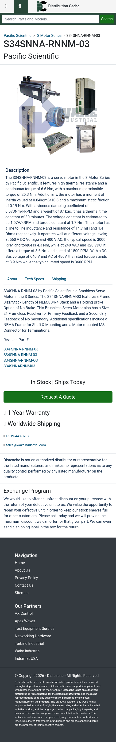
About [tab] (12, 279)
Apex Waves (25, 621)
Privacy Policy (26, 578)
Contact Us (24, 585)
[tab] (12, 279)
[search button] (21, 6)
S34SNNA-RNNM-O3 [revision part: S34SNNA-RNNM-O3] (21, 360)
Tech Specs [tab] (34, 279)
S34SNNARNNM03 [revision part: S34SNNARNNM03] (19, 366)
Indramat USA (26, 658)
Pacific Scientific (17, 35)
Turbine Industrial (29, 643)
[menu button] (7, 6)
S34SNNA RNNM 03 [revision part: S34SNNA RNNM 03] (20, 355)
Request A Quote (57, 397)
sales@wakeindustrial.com (26, 445)
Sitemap (22, 593)
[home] (58, 6)
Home (20, 563)
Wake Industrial (27, 651)
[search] (50, 19)
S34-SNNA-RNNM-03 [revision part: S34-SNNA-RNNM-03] (21, 349)
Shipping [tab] (59, 279)
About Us (22, 570)
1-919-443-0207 (17, 436)
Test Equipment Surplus (34, 628)
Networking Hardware (33, 636)
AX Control (24, 613)
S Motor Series (49, 35)
